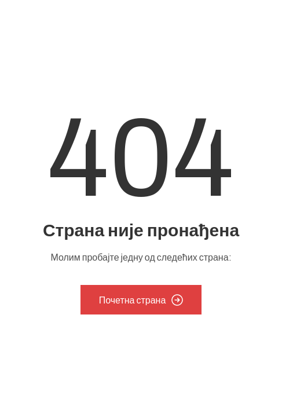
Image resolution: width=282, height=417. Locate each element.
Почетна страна (141, 300)
